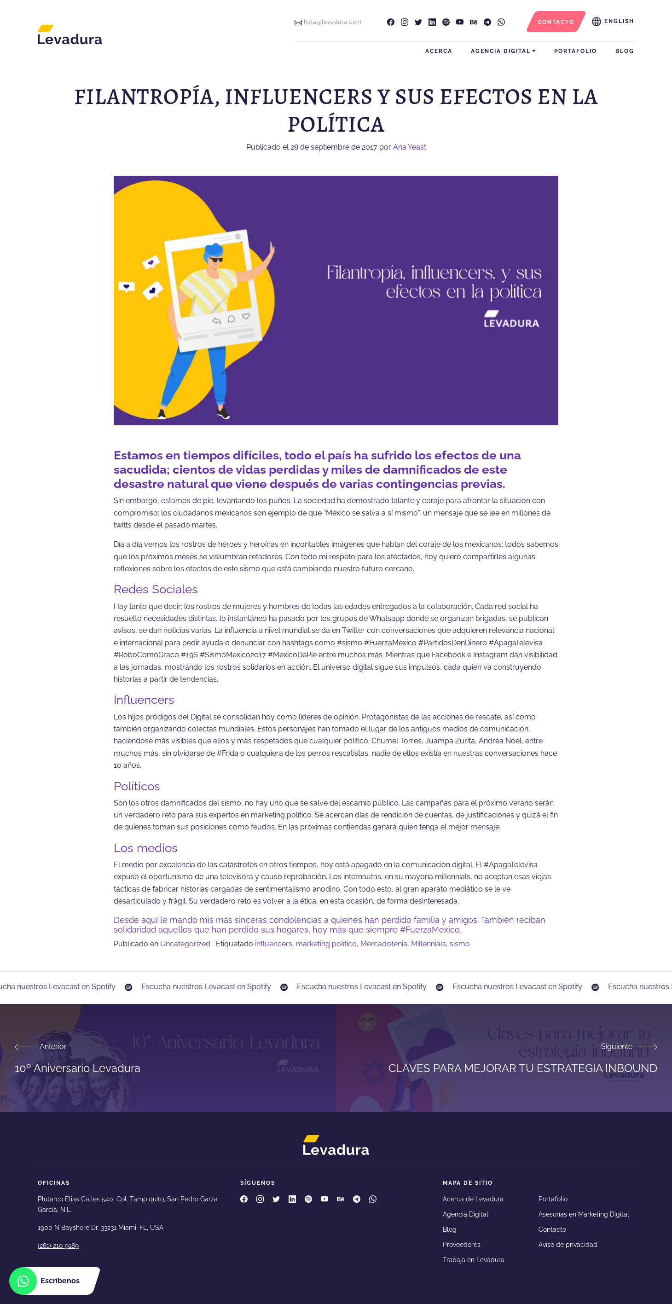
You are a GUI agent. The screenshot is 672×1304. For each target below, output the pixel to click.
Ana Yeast (409, 147)
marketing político (326, 943)
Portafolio (575, 51)
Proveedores (462, 1244)
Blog (624, 51)
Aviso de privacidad (568, 1244)
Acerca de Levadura (473, 1199)
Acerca (438, 51)
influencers (273, 943)
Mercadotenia (383, 943)
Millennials (428, 943)
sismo (460, 943)
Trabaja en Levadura (473, 1259)
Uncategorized (185, 943)
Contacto (552, 1229)
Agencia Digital (501, 51)
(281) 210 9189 (58, 1245)
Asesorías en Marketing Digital (584, 1214)
